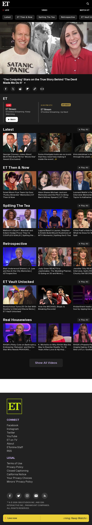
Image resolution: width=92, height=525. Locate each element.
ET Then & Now (24, 17)
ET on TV (12, 440)
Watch (12, 119)
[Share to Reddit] (20, 89)
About (10, 444)
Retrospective (68, 17)
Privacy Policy (15, 467)
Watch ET (84, 10)
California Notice (16, 474)
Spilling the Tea (47, 17)
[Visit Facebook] (10, 496)
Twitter (11, 433)
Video (44, 10)
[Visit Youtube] (36, 496)
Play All (83, 129)
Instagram (13, 429)
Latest (8, 17)
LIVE (7, 10)
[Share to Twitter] (13, 89)
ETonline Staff (15, 447)
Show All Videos (46, 363)
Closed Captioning (17, 471)
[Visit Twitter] (19, 496)
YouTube (12, 436)
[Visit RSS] (45, 496)
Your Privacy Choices (19, 478)
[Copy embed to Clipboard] (42, 89)
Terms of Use (14, 463)
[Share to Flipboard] (27, 89)
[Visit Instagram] (27, 496)
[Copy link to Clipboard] (35, 89)
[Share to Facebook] (5, 89)
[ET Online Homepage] (6, 4)
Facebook (12, 425)
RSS (9, 451)
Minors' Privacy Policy (20, 482)
